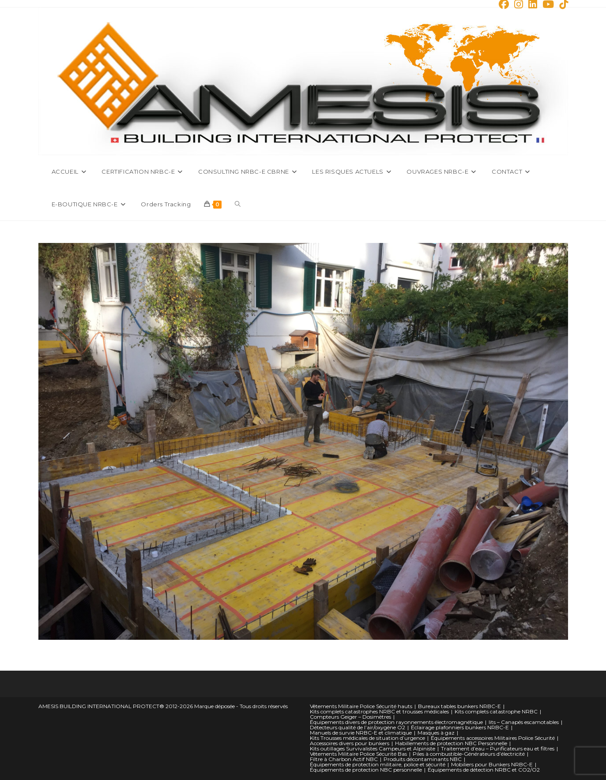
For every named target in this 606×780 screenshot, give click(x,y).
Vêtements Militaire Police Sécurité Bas (358, 753)
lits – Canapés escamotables (524, 722)
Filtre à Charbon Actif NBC (344, 759)
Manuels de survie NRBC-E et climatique (361, 732)
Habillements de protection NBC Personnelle (451, 743)
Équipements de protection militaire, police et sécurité (377, 764)
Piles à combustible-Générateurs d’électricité (469, 753)
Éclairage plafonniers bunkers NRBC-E (460, 727)
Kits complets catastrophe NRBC (496, 711)
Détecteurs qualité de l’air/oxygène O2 (357, 727)
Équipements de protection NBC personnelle (366, 769)
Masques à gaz (436, 732)
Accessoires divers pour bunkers (349, 743)
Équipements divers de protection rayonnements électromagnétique (396, 722)
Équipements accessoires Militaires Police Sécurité (493, 738)
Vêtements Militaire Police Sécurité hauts (361, 706)
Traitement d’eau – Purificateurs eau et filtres (497, 748)
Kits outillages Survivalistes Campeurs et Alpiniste (372, 748)
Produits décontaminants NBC (423, 759)
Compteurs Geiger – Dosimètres (350, 716)
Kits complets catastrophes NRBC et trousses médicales (379, 711)
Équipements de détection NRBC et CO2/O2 (484, 769)
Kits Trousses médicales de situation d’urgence (367, 738)
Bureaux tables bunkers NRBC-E (459, 706)
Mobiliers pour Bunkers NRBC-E (492, 764)
